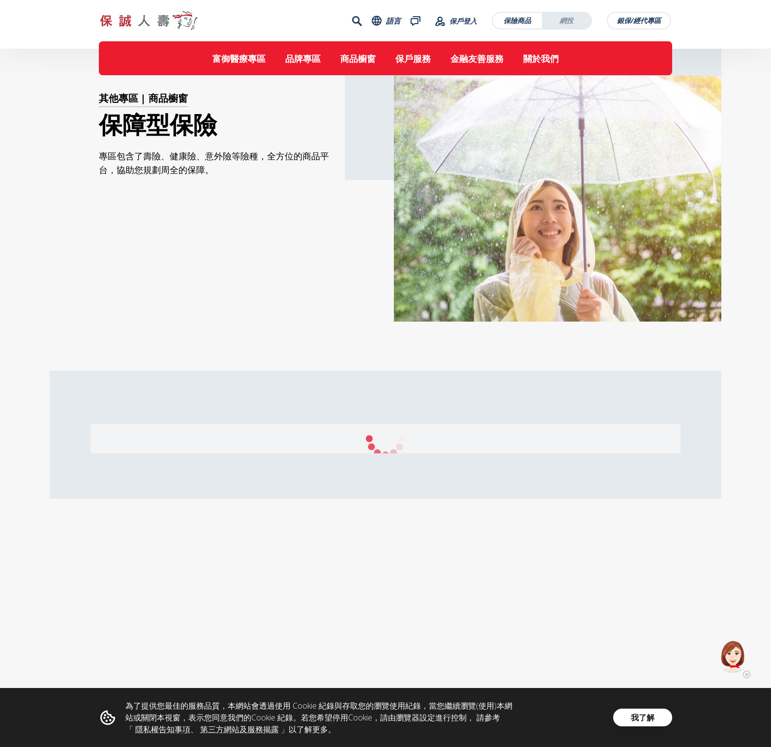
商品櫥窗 (358, 62)
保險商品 (518, 22)
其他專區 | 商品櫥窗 (143, 111)
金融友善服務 (477, 62)
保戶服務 (413, 62)
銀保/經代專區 (640, 22)
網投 (567, 22)
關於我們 (541, 62)
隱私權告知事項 (162, 729)
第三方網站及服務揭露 (239, 729)
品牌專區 (303, 62)
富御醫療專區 (239, 62)
